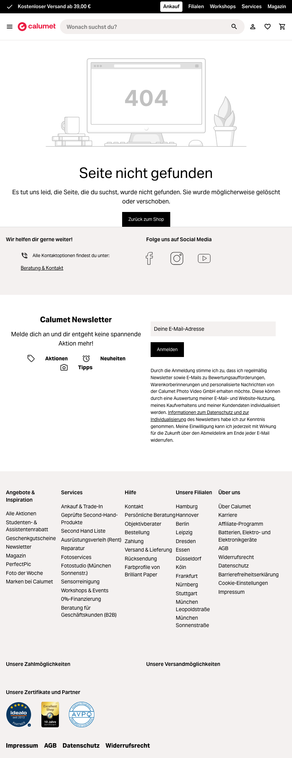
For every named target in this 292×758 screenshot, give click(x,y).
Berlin (182, 524)
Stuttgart (186, 593)
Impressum (231, 592)
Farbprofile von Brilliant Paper (142, 571)
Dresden (186, 541)
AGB (223, 548)
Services (252, 6)
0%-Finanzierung (81, 599)
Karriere (227, 515)
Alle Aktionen (21, 513)
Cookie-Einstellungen (243, 583)
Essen (183, 549)
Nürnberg (187, 584)
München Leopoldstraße (193, 606)
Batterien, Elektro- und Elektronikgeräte (244, 536)
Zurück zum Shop (146, 219)
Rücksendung (141, 558)
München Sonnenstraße (192, 621)
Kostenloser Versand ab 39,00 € (54, 6)
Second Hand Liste (83, 531)
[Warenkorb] (282, 26)
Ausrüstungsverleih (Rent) (91, 539)
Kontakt (134, 506)
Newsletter (18, 546)
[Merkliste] (267, 26)
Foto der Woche (24, 573)
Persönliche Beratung (150, 515)
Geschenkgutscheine (31, 538)
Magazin (277, 6)
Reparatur (73, 548)
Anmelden (167, 349)
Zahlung (134, 541)
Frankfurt (187, 576)
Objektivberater (143, 524)
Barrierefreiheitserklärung (248, 574)
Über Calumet (234, 506)
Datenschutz (233, 565)
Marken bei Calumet (29, 581)
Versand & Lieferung (148, 549)
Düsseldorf (188, 558)
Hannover (187, 515)
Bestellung (137, 532)
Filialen (196, 6)
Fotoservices (76, 557)
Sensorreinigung (80, 581)
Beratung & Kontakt (42, 268)
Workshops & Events (84, 590)
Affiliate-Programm (240, 524)
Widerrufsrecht (236, 557)
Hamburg (187, 506)
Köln (181, 567)
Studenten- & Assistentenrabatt (27, 526)
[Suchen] (234, 26)
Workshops (223, 6)
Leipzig (184, 532)
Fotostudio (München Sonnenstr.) (86, 569)
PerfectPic (18, 564)
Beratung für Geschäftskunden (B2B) (89, 611)
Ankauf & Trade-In (82, 506)
